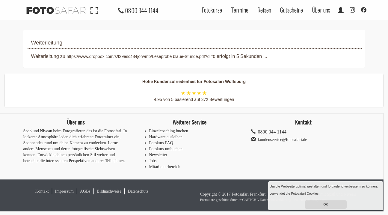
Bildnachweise (109, 191)
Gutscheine (291, 9)
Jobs (153, 161)
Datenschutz (138, 191)
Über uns (321, 9)
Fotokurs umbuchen (166, 149)
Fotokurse (212, 9)
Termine (239, 9)
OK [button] (326, 204)
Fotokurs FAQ (161, 143)
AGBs (85, 191)
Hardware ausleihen (166, 137)
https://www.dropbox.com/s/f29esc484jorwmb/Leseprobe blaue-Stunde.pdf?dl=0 (141, 56)
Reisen (264, 9)
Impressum (64, 191)
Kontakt (42, 191)
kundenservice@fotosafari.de (282, 139)
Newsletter (158, 155)
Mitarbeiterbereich (164, 167)
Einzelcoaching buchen (168, 131)
